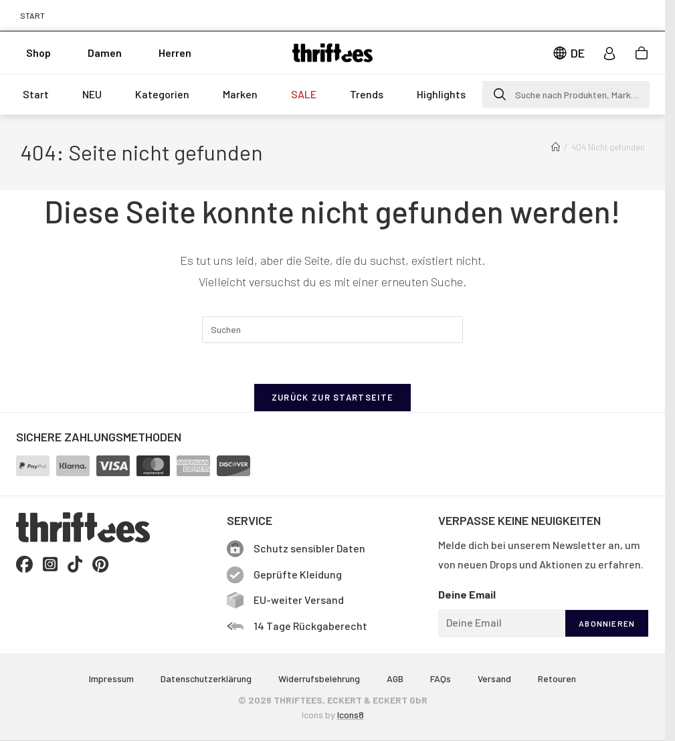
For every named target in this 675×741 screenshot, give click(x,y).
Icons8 (350, 714)
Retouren (557, 678)
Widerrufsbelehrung (319, 678)
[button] (566, 94)
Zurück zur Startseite (332, 397)
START (32, 15)
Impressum (111, 678)
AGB (395, 678)
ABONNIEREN (607, 623)
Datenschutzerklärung (206, 678)
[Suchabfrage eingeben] (332, 329)
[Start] (555, 147)
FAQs (440, 678)
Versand (494, 678)
